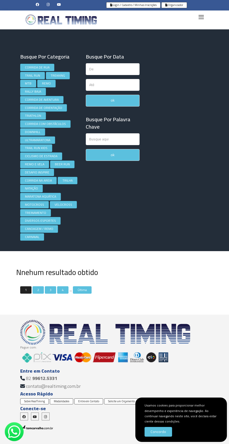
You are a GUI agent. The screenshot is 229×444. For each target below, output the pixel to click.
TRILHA (67, 180)
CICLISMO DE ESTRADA (41, 156)
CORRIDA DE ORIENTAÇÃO (43, 108)
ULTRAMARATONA (37, 140)
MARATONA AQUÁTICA (40, 196)
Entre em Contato (88, 401)
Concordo (158, 431)
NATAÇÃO (31, 188)
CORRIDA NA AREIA (38, 180)
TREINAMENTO (35, 213)
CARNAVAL (32, 237)
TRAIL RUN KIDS (36, 148)
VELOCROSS (63, 205)
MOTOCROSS (34, 205)
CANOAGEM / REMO (39, 229)
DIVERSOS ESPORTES (40, 221)
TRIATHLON (33, 116)
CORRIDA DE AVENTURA (42, 100)
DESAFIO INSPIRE (37, 172)
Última (82, 290)
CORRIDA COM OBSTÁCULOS (45, 124)
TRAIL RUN (32, 75)
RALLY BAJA (33, 91)
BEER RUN (62, 164)
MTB (28, 83)
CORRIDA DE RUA (37, 67)
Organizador (174, 5)
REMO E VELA (34, 164)
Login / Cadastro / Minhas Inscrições (133, 5)
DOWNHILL (32, 132)
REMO (46, 83)
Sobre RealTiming (34, 401)
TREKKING (58, 75)
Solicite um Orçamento (121, 401)
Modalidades (61, 401)
